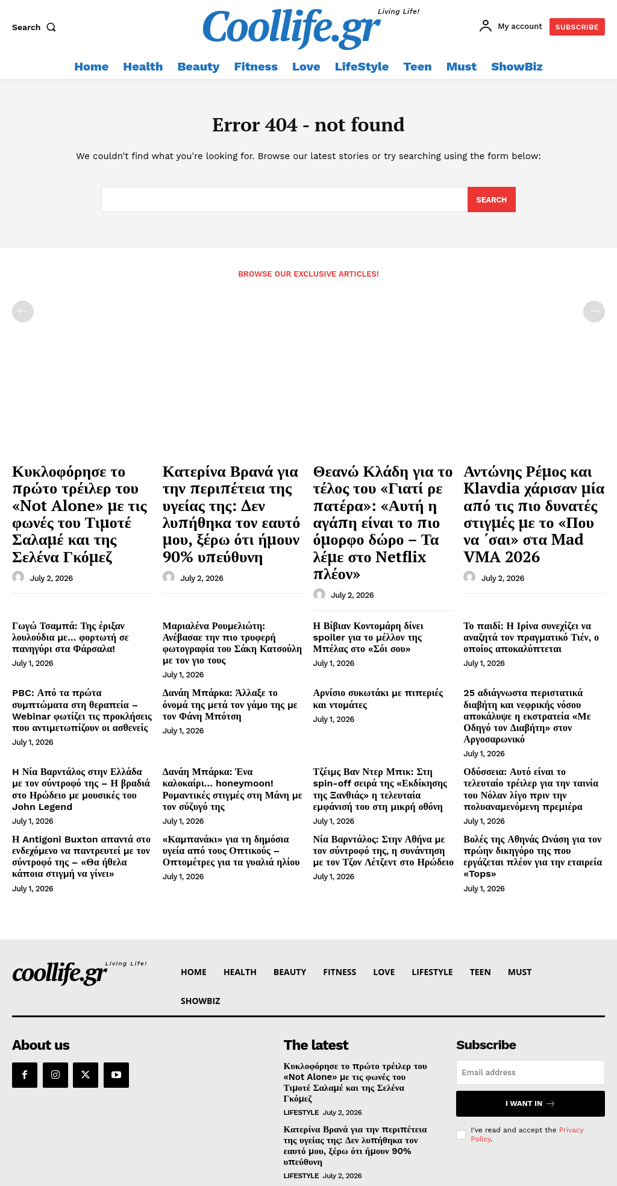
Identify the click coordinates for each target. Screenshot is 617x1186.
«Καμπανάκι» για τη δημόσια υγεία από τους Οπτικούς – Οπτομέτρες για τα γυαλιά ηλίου (229, 755)
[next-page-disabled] (594, 314)
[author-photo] (20, 540)
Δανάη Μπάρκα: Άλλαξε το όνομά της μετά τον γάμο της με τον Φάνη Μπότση (233, 632)
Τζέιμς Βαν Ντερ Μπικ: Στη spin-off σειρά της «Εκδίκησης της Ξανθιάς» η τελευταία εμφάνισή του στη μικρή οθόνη (383, 698)
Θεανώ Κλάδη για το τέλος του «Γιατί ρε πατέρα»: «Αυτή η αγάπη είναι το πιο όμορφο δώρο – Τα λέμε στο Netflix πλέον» (382, 496)
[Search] (491, 202)
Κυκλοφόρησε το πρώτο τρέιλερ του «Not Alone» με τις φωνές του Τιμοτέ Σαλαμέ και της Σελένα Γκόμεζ (75, 496)
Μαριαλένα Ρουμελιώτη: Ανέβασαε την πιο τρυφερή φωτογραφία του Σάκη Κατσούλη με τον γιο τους (226, 581)
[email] (530, 973)
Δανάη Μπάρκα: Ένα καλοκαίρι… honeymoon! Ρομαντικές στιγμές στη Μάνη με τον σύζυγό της (233, 694)
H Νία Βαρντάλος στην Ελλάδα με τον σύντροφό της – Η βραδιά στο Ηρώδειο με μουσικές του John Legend (82, 698)
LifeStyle (301, 1000)
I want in (530, 1004)
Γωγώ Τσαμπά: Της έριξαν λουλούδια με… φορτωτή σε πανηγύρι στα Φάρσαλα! (81, 581)
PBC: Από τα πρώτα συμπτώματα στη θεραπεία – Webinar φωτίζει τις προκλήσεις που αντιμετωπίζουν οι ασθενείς (81, 637)
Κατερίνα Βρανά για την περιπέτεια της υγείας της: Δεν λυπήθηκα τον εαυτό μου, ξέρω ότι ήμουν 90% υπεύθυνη (229, 496)
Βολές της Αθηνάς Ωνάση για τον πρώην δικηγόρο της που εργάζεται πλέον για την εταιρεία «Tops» (529, 755)
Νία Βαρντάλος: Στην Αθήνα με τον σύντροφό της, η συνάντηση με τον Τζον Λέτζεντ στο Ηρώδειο (378, 755)
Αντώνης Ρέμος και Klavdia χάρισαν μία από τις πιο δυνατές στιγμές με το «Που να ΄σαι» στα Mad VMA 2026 (533, 496)
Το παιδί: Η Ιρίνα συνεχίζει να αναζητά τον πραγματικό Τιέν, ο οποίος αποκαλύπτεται (522, 581)
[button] (36, 27)
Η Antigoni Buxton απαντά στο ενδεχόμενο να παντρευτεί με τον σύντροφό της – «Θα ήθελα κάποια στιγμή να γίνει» (77, 760)
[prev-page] (23, 314)
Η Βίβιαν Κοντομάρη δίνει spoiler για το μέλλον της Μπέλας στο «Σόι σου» (384, 576)
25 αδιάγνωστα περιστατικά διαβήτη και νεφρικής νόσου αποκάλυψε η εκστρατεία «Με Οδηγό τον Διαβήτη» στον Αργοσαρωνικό (532, 637)
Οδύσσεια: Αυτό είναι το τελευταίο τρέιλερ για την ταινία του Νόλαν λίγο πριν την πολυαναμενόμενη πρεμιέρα (533, 694)
